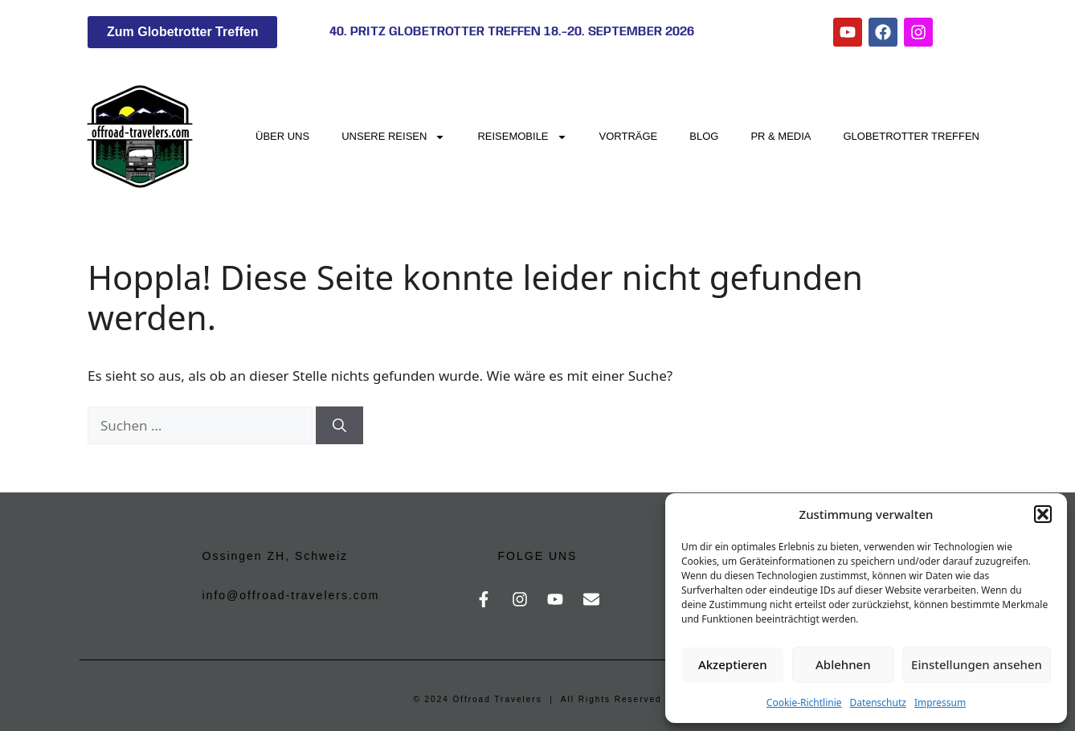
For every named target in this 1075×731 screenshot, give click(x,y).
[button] (1043, 514)
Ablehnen (843, 664)
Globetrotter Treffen (912, 136)
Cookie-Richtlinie (804, 702)
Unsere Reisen (393, 137)
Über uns (282, 136)
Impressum (940, 702)
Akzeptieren (732, 664)
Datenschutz (878, 702)
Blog (703, 136)
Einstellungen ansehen (976, 664)
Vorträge (628, 136)
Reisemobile (521, 137)
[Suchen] (339, 425)
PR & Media (780, 136)
